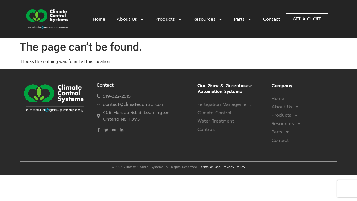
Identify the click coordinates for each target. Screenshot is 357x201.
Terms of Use (210, 166)
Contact (271, 19)
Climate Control (214, 112)
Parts (243, 19)
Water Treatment (215, 121)
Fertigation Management (224, 104)
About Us (130, 19)
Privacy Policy (234, 166)
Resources (208, 19)
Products (168, 19)
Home (99, 19)
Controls (206, 129)
